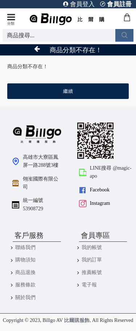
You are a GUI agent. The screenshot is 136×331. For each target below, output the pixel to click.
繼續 (68, 91)
